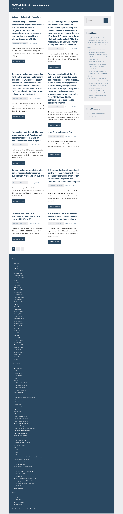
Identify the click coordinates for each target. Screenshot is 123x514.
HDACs (16, 381)
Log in (16, 498)
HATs (15, 378)
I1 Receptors (17, 486)
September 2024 (19, 302)
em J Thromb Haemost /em (60, 132)
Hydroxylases (18, 476)
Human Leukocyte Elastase (22, 460)
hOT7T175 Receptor (20, 445)
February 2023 (18, 312)
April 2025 (17, 285)
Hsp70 (16, 450)
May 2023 (16, 305)
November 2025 (19, 278)
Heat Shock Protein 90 (20, 385)
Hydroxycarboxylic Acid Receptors (24, 472)
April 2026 (17, 266)
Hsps (15, 455)
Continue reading (18, 61)
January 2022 (18, 343)
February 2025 (18, 290)
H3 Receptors (18, 374)
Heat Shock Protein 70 (20, 383)
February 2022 (18, 340)
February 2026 (18, 271)
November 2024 (19, 297)
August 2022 (18, 326)
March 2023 (17, 309)
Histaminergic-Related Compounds (24, 429)
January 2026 (18, 273)
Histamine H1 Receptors (21, 417)
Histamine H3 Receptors (20, 43)
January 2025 (18, 293)
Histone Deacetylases (20, 433)
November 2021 (18, 348)
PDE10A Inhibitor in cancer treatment (37, 5)
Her (15, 400)
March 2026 (17, 269)
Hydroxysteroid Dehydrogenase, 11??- (25, 479)
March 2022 (17, 338)
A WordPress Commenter (96, 113)
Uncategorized (18, 488)
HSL (15, 448)
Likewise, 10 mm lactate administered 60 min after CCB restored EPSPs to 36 (26, 217)
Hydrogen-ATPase (19, 464)
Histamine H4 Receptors (21, 424)
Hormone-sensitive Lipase (22, 443)
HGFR (15, 409)
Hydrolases (17, 469)
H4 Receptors (18, 376)
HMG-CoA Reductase (20, 440)
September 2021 (19, 352)
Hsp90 (16, 452)
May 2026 (16, 264)
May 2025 (16, 283)
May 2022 (17, 333)
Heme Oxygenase (19, 393)
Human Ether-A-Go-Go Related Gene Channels (28, 457)
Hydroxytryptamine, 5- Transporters (24, 484)
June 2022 (17, 331)
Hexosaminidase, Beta (20, 407)
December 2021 (18, 345)
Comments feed (19, 502)
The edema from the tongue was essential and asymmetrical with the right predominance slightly (62, 217)
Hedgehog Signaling (20, 390)
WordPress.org (18, 505)
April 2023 (17, 307)
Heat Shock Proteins (20, 388)
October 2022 (18, 321)
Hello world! (92, 116)
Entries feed (17, 500)
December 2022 (19, 316)
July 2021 (17, 357)
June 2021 (17, 360)
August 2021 (17, 355)
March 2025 (17, 288)
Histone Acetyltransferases (22, 431)
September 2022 (19, 324)
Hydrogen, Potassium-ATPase (23, 467)
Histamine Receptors (20, 426)
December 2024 (19, 295)
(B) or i (90, 47)
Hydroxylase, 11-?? (19, 474)
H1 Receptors (18, 369)
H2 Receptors (18, 371)
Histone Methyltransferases (22, 438)
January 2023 (18, 314)
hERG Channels (18, 402)
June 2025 (17, 281)
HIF (15, 414)
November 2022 (19, 319)
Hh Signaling (17, 412)
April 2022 (17, 336)
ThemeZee (33, 509)
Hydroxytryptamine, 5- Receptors (24, 481)
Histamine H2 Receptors (21, 419)
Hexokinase (17, 405)
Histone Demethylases (21, 436)
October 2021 (18, 350)
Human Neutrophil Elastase (22, 462)
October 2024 (18, 300)
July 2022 (17, 328)
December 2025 (18, 276)
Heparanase (17, 395)
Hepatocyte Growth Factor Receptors (25, 397)
